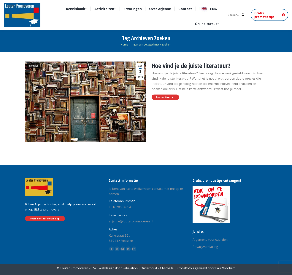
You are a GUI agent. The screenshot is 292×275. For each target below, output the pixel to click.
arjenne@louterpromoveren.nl (131, 221)
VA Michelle (166, 268)
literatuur (33, 66)
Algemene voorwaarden (210, 239)
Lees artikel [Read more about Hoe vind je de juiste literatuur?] (164, 97)
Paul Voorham (225, 268)
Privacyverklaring (205, 246)
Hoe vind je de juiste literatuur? (191, 65)
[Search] (236, 15)
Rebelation (130, 268)
